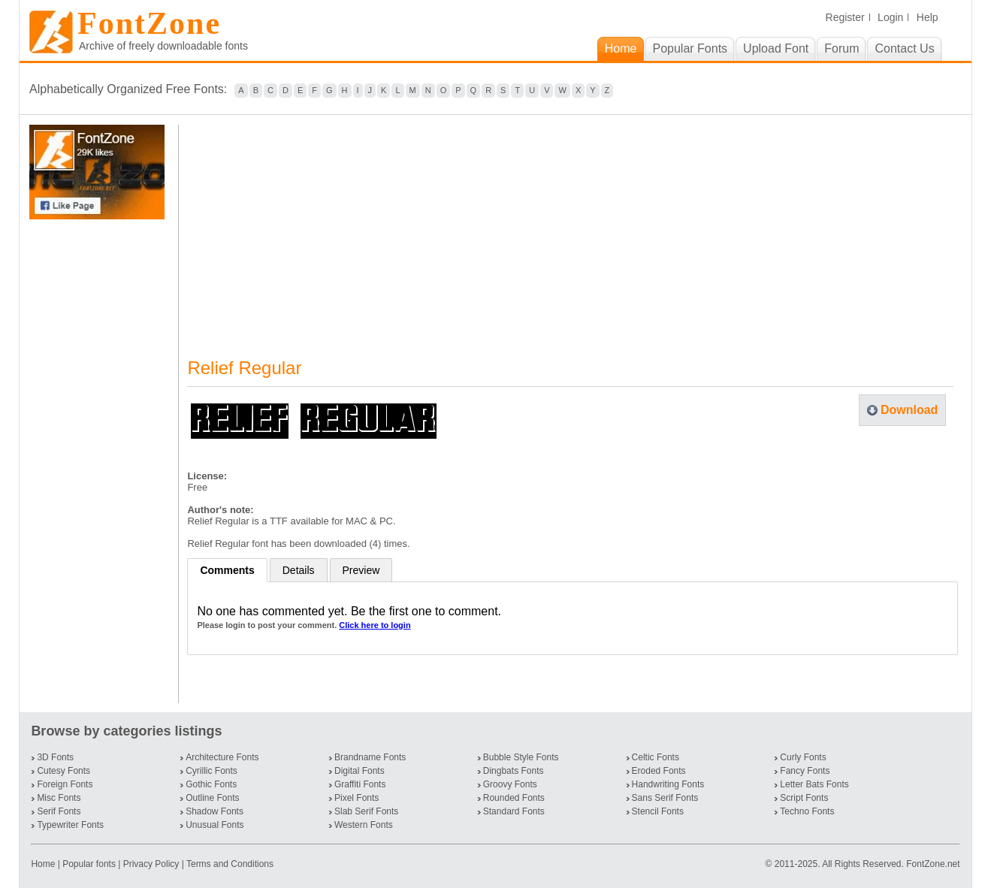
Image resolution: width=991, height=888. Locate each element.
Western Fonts (363, 825)
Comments (227, 570)
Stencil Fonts (658, 811)
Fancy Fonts (804, 771)
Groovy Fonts (510, 784)
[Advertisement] (100, 461)
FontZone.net (932, 864)
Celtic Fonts (655, 757)
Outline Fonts (212, 798)
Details (298, 570)
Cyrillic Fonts (211, 771)
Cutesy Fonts (63, 771)
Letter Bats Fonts (814, 784)
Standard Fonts (514, 811)
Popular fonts (89, 864)
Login (890, 17)
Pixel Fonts (356, 798)
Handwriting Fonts (668, 784)
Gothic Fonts (211, 784)
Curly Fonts (803, 757)
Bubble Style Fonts (521, 757)
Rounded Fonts (514, 798)
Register (845, 17)
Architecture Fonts (222, 757)
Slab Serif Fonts (366, 811)
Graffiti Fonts (359, 784)
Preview (361, 570)
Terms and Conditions (229, 864)
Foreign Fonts (64, 784)
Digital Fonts (359, 771)
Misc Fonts (58, 798)
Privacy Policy (151, 864)
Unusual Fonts (214, 825)
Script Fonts (804, 798)
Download (909, 409)
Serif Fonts (58, 811)
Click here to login (374, 625)
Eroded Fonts (659, 771)
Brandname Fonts (370, 757)
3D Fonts (55, 757)
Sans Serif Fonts (665, 798)
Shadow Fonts (214, 811)
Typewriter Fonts (70, 825)
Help (927, 17)
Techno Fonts (807, 811)
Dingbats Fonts (513, 771)
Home (44, 864)
